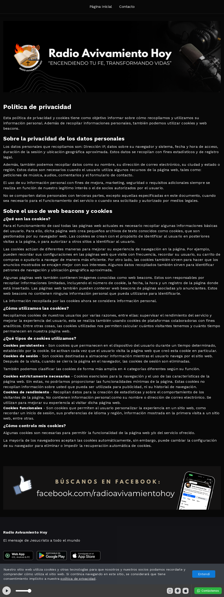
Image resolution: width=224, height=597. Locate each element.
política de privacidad (78, 578)
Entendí (204, 574)
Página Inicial (101, 6)
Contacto (126, 6)
